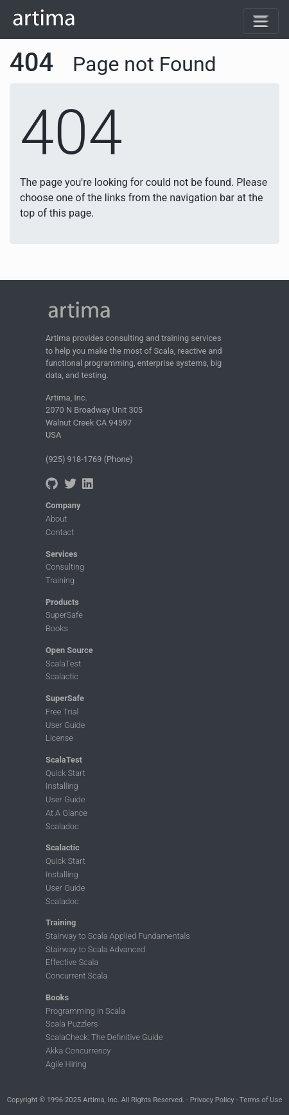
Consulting (65, 567)
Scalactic (62, 676)
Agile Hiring (66, 1064)
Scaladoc (62, 826)
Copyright (22, 1100)
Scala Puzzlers (72, 1023)
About (56, 519)
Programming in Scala (85, 1011)
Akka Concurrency (78, 1050)
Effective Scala (72, 962)
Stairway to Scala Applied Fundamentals (118, 936)
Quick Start (65, 773)
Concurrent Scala (76, 975)
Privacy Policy (212, 1100)
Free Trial (62, 711)
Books (57, 628)
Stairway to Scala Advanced (95, 949)
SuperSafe (64, 615)
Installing (62, 786)
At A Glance (66, 813)
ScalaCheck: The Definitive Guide (104, 1037)
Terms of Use (261, 1100)
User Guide (65, 725)
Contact (60, 532)
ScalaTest (63, 663)
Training (60, 580)
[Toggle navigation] (261, 21)
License (59, 738)
